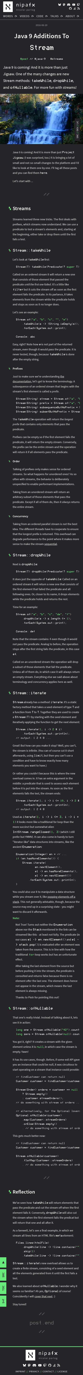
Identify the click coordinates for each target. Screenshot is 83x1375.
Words (8, 16)
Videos (25, 16)
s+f (3, 1301)
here (43, 173)
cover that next (43, 1296)
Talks (54, 16)
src (3, 1274)
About (70, 16)
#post (24, 59)
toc (3, 1288)
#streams (56, 59)
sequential (50, 544)
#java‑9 (39, 59)
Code (40, 16)
